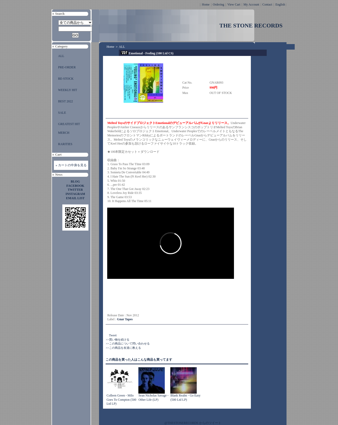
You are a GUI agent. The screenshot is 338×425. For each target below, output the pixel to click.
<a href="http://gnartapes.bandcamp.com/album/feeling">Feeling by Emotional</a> (160, 296)
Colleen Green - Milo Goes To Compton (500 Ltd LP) (121, 399)
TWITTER (75, 190)
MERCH (63, 133)
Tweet (112, 335)
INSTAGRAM (75, 194)
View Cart (233, 4)
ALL (61, 56)
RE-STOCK (65, 78)
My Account (251, 4)
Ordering (218, 4)
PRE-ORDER (67, 67)
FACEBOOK (75, 186)
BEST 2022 (65, 101)
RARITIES (65, 144)
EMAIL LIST (75, 198)
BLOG (75, 181)
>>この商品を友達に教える (123, 347)
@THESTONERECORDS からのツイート (193, 423)
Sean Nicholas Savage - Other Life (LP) (153, 398)
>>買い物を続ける (117, 339)
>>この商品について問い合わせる (127, 343)
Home (205, 4)
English (280, 4)
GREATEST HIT (69, 124)
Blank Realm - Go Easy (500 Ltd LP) (185, 398)
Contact (267, 4)
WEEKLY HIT (67, 90)
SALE (62, 112)
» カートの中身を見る (71, 165)
